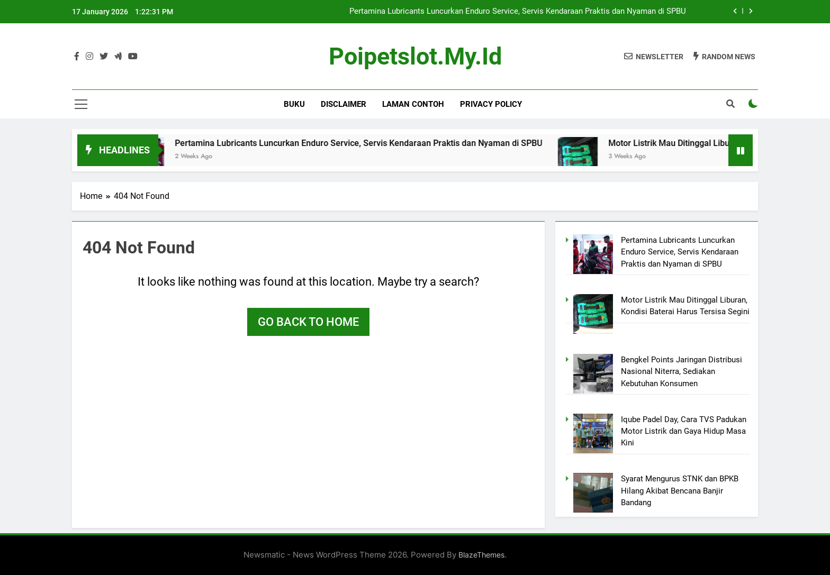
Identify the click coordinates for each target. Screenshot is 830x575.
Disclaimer (343, 104)
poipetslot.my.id (415, 56)
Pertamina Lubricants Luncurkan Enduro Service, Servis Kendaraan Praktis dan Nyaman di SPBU (517, 11)
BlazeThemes (481, 554)
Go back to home (308, 321)
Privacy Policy (491, 104)
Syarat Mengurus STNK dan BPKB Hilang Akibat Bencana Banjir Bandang (679, 490)
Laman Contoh (413, 104)
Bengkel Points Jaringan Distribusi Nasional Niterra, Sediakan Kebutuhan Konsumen (681, 371)
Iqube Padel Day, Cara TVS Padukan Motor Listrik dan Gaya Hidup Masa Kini (683, 431)
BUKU (294, 104)
